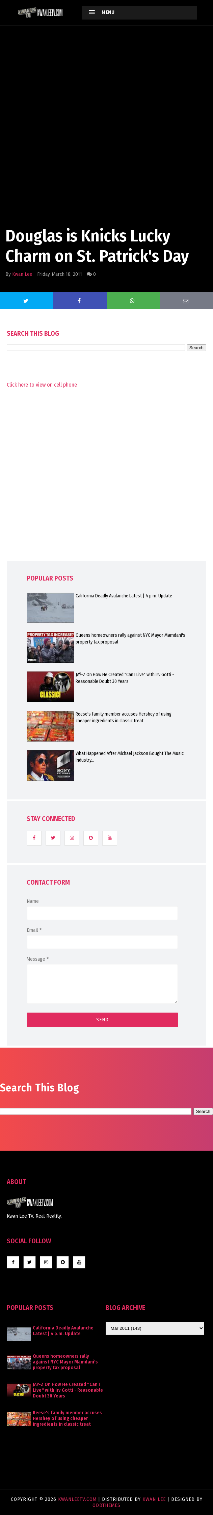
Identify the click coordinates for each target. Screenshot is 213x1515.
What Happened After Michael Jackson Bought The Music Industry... (130, 757)
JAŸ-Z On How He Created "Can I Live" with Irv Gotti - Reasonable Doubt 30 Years (125, 678)
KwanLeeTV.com (78, 1499)
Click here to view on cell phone (42, 385)
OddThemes (106, 1505)
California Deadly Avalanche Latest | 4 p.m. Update (124, 596)
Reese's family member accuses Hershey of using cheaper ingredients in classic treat (123, 717)
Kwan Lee (22, 274)
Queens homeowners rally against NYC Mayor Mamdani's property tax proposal (130, 638)
